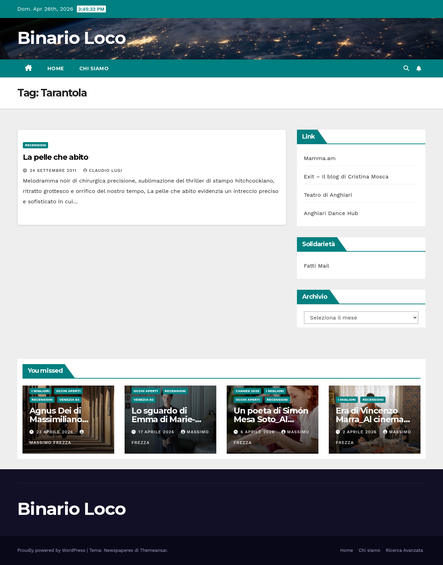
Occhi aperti (68, 391)
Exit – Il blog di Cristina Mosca (346, 176)
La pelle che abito (55, 157)
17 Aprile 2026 (157, 431)
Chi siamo (94, 68)
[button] (406, 68)
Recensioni (35, 145)
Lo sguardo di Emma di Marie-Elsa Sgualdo (163, 419)
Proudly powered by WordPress (52, 550)
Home (55, 68)
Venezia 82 (69, 399)
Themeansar (153, 550)
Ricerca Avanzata (404, 550)
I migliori (40, 391)
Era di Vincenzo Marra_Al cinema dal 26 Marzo (370, 419)
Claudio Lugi (103, 170)
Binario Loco (71, 37)
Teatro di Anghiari (328, 195)
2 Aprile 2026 (360, 431)
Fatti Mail (316, 265)
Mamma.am (320, 158)
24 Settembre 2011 (54, 170)
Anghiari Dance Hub (331, 213)
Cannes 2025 (247, 391)
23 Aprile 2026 (55, 431)
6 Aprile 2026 (259, 431)
